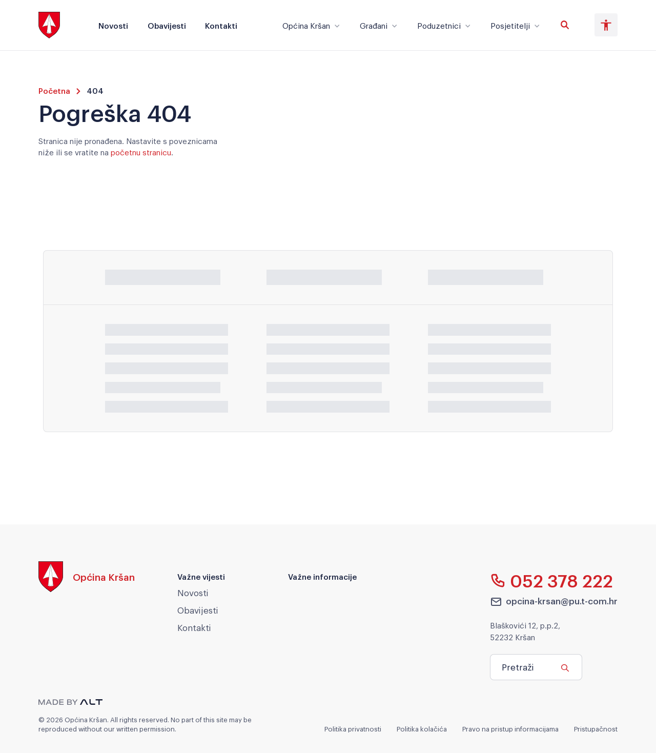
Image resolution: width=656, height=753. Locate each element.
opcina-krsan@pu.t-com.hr (554, 601)
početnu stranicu (141, 152)
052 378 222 (551, 580)
